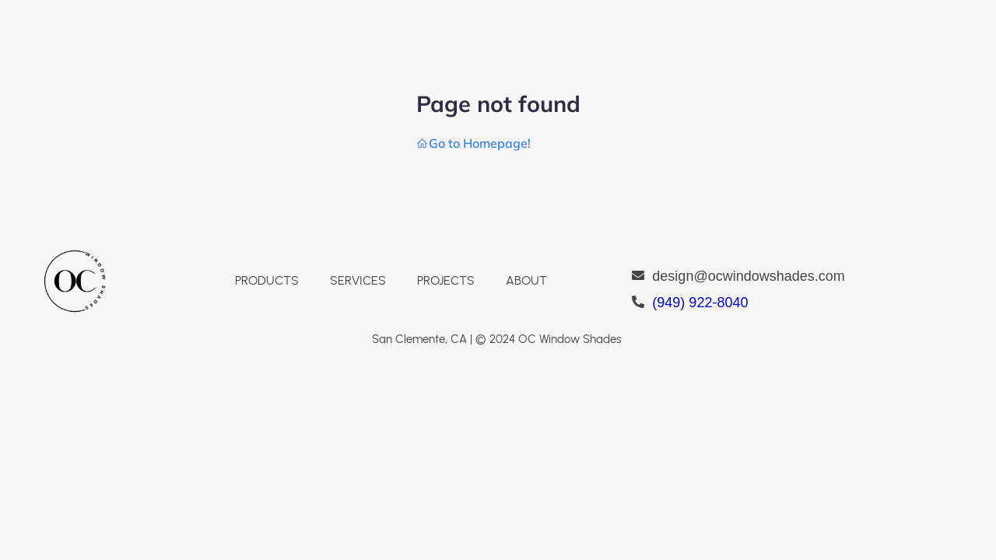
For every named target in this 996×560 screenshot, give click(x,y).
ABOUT (526, 280)
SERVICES (358, 280)
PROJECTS (446, 280)
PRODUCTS (267, 280)
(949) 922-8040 (700, 302)
